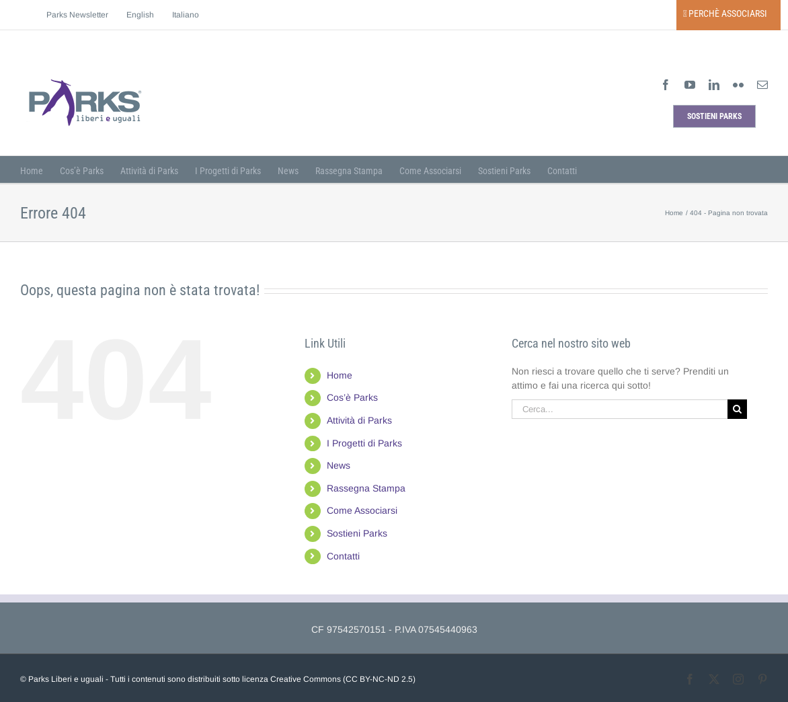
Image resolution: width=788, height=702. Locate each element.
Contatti (343, 556)
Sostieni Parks (357, 533)
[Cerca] (737, 409)
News (338, 465)
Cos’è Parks (352, 397)
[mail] (762, 84)
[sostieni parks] (714, 116)
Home (339, 375)
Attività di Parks (359, 420)
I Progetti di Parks (364, 443)
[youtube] (689, 84)
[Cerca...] (620, 409)
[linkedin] (714, 84)
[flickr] (738, 84)
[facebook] (665, 84)
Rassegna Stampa (366, 488)
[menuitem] (140, 15)
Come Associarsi (362, 510)
